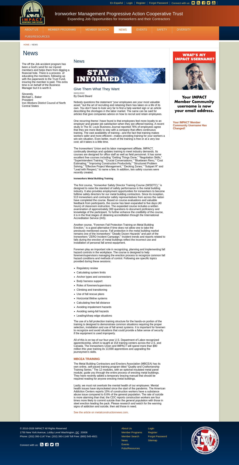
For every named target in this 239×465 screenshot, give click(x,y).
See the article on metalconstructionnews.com (101, 412)
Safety (162, 29)
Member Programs (62, 29)
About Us (31, 29)
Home (27, 45)
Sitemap (152, 440)
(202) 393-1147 (37, 436)
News (123, 29)
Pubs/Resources (37, 36)
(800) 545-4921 (88, 436)
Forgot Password (158, 2)
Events (141, 29)
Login (129, 2)
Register (141, 2)
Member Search (97, 29)
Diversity (184, 29)
